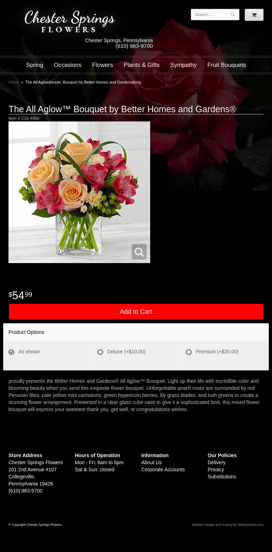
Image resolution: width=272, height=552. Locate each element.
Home (13, 82)
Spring (34, 65)
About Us (151, 462)
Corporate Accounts (163, 469)
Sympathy (183, 65)
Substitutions (222, 476)
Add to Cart (136, 311)
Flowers (102, 65)
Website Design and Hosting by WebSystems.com (228, 525)
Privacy (216, 469)
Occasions (67, 65)
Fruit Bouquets (226, 65)
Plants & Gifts (142, 65)
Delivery (217, 462)
